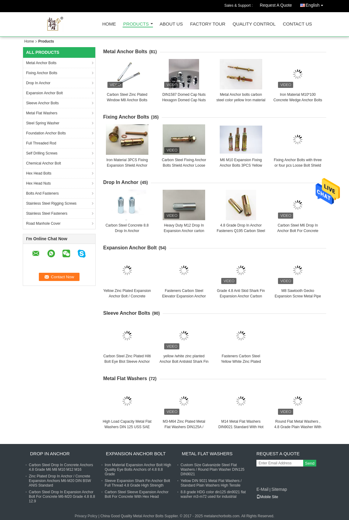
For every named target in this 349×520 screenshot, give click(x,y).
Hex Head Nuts (38, 183)
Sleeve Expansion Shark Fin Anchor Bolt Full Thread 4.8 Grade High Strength (137, 483)
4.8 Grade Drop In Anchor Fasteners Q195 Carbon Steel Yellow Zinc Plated (241, 230)
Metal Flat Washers (41, 113)
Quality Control (254, 24)
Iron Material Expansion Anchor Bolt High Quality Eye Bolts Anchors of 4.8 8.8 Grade (138, 469)
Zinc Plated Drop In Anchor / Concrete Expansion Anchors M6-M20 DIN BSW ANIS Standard (60, 480)
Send (309, 463)
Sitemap (279, 489)
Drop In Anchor (38, 83)
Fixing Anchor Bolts (41, 73)
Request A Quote (276, 5)
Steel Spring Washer (42, 123)
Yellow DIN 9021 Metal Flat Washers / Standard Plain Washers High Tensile (211, 483)
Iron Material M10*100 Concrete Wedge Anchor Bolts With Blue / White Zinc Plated (297, 100)
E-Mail (262, 489)
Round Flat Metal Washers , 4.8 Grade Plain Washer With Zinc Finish (297, 427)
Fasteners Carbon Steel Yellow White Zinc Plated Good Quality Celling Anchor (241, 361)
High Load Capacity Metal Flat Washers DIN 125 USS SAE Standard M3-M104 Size (127, 427)
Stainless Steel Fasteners (46, 213)
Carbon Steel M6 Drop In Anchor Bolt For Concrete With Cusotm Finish (297, 230)
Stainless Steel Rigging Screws (51, 203)
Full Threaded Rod (41, 143)
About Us (171, 24)
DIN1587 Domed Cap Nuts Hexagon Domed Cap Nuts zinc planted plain (184, 100)
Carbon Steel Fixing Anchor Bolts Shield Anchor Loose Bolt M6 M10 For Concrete (184, 165)
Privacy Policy (86, 516)
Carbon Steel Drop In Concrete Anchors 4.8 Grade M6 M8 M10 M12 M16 (61, 467)
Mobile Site (267, 497)
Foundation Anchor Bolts (46, 133)
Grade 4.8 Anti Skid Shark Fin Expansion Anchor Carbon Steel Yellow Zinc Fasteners (241, 296)
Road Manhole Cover (43, 223)
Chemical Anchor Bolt (43, 163)
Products (136, 24)
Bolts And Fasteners (42, 193)
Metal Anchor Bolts (41, 63)
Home (109, 24)
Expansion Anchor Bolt (44, 93)
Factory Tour (207, 24)
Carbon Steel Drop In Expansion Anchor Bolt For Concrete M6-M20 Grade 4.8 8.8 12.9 (62, 496)
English (316, 4)
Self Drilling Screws (41, 153)
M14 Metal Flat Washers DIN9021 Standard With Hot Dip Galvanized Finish (240, 427)
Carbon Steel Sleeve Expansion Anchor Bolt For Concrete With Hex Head (136, 494)
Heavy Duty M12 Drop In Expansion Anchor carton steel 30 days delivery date (183, 230)
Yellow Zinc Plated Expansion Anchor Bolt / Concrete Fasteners (127, 296)
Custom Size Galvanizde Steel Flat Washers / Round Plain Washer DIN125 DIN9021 (213, 469)
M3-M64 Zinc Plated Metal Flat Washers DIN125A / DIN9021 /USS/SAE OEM (184, 427)
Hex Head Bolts (38, 173)
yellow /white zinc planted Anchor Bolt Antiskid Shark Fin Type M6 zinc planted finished (184, 361)
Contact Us (297, 24)
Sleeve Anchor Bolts (42, 103)
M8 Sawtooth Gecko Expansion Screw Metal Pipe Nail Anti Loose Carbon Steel (298, 296)
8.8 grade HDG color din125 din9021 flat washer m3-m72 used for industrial (213, 494)
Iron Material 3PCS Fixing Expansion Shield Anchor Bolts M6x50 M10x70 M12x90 (127, 165)
